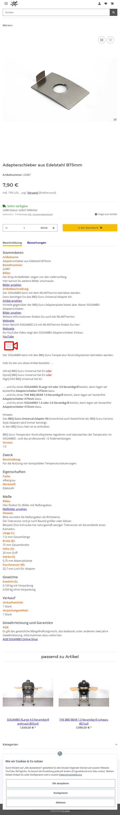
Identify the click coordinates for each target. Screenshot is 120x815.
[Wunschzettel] (105, 3)
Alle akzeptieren (60, 783)
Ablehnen (60, 802)
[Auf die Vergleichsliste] (101, 40)
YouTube (8, 336)
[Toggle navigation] (6, 2)
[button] (99, 3)
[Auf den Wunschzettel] (110, 40)
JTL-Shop (66, 810)
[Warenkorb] (112, 3)
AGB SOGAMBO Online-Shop (20, 639)
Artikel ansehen (12, 301)
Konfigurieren (61, 793)
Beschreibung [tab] (12, 242)
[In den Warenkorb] (90, 227)
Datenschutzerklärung (70, 774)
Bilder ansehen (12, 285)
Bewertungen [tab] (36, 242)
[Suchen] (56, 12)
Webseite (8, 320)
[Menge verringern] (6, 227)
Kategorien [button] (10, 744)
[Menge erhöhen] (53, 227)
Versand (32, 193)
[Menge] (24, 227)
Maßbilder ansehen (15, 509)
